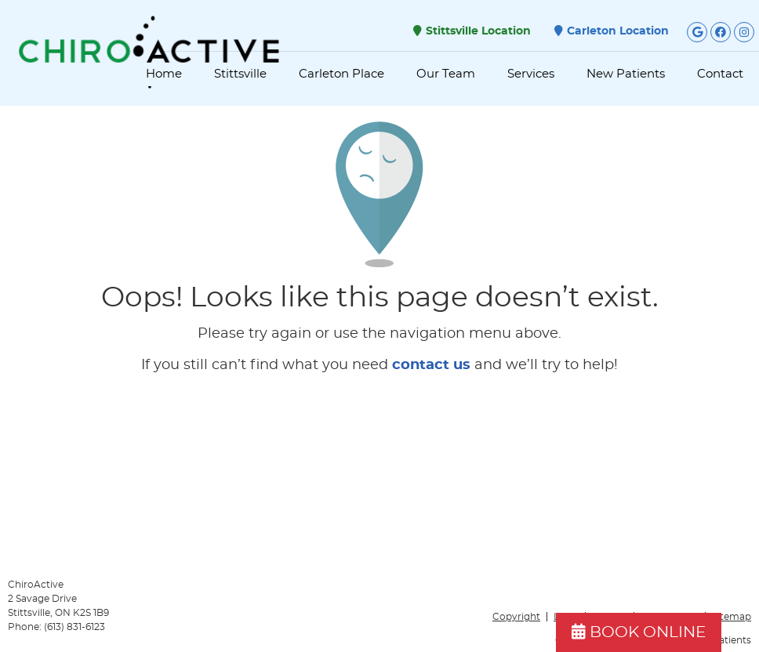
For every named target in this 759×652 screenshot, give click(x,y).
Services (530, 74)
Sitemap (731, 616)
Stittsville (240, 74)
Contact (720, 74)
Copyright (516, 616)
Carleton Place (341, 74)
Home (164, 74)
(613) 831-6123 (74, 627)
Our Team (445, 74)
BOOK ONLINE (639, 632)
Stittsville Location (472, 31)
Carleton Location (611, 31)
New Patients (625, 74)
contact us (431, 365)
